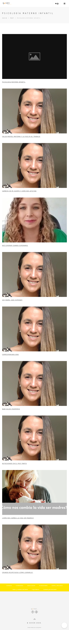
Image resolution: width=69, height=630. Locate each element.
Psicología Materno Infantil (14, 82)
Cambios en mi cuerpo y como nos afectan (19, 191)
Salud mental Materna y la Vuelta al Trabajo (21, 136)
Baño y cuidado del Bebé (20, 589)
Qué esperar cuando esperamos (15, 245)
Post (12, 18)
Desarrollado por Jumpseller (34, 627)
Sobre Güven (31, 585)
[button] (64, 625)
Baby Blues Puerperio (11, 409)
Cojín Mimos (35, 589)
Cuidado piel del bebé (50, 589)
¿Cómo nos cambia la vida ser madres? (18, 518)
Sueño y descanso (57, 585)
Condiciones (19, 585)
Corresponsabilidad (10, 354)
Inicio (4, 18)
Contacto (9, 585)
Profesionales (43, 585)
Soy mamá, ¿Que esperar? (12, 300)
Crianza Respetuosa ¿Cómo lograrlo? (17, 572)
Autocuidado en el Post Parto (14, 463)
